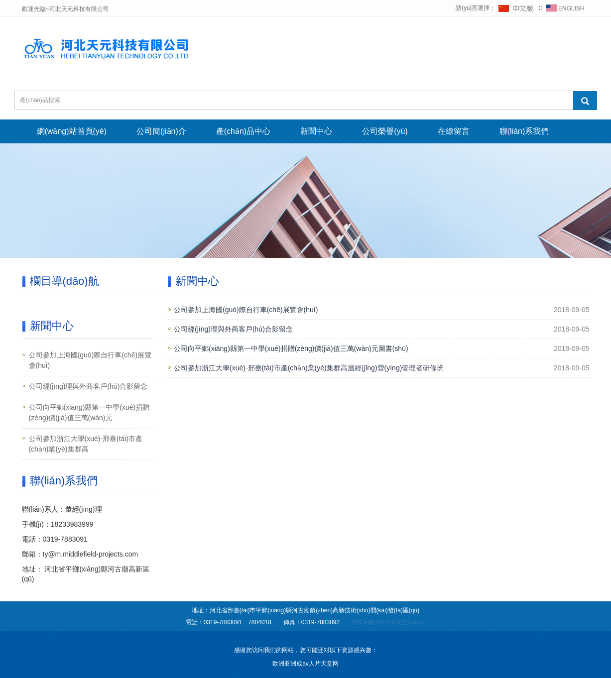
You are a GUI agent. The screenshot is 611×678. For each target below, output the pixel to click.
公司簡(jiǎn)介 (161, 131)
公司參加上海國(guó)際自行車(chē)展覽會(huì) (246, 310)
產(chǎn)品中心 (243, 131)
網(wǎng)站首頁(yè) (72, 131)
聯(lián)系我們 (524, 131)
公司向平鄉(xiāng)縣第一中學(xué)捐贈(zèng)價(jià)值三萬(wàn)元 (89, 412)
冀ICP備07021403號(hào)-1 (388, 622)
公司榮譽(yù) (385, 131)
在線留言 (454, 131)
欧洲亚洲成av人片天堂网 (305, 663)
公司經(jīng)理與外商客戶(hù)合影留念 (233, 329)
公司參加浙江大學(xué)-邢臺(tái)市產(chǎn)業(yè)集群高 (86, 444)
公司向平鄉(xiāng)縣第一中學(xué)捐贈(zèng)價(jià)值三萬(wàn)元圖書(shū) (291, 348)
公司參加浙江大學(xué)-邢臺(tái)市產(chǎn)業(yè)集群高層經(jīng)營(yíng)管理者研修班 (309, 368)
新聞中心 (316, 131)
